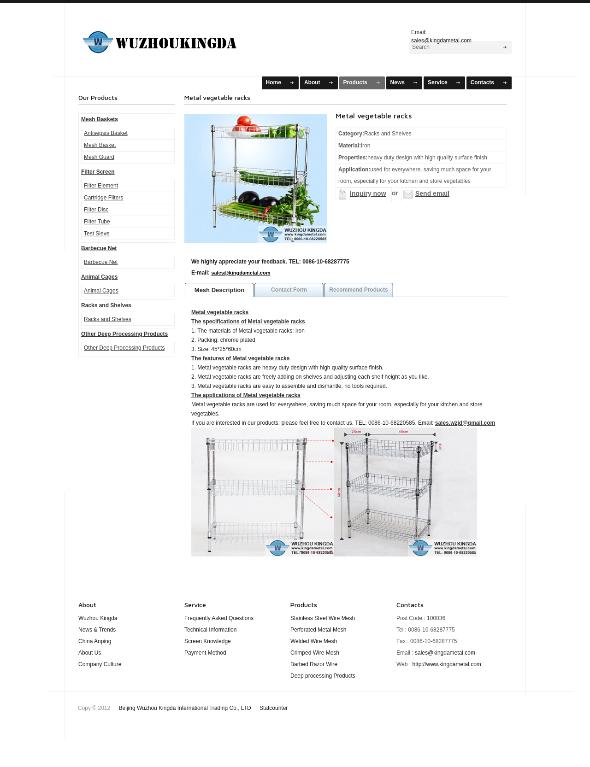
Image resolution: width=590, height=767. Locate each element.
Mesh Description (219, 290)
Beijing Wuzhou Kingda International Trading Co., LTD (203, 708)
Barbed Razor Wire (313, 664)
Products (355, 82)
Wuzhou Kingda (98, 618)
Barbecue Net (99, 248)
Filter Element (101, 185)
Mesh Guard (99, 157)
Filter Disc (96, 209)
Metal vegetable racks (219, 312)
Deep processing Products (322, 676)
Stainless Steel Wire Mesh (322, 618)
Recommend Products (358, 290)
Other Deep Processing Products (124, 334)
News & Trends (97, 629)
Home (273, 82)
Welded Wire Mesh (313, 641)
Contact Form (289, 290)
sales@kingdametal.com (240, 272)
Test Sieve (96, 233)
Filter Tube (97, 221)
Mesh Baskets (171, 38)
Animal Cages (99, 277)
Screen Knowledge (207, 641)
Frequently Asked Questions (219, 618)
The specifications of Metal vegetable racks (248, 321)
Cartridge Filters (103, 197)
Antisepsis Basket (106, 133)
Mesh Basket (100, 145)
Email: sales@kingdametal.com (441, 35)
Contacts (482, 82)
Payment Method (205, 653)
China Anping (94, 641)
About (312, 82)
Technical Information (210, 629)
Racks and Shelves (106, 305)
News (397, 82)
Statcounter (274, 708)
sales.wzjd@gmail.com (465, 423)
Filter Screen (98, 172)
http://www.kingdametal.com (446, 664)
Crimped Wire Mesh (314, 653)
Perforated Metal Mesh (318, 629)
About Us (89, 653)
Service (438, 82)
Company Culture (99, 664)
